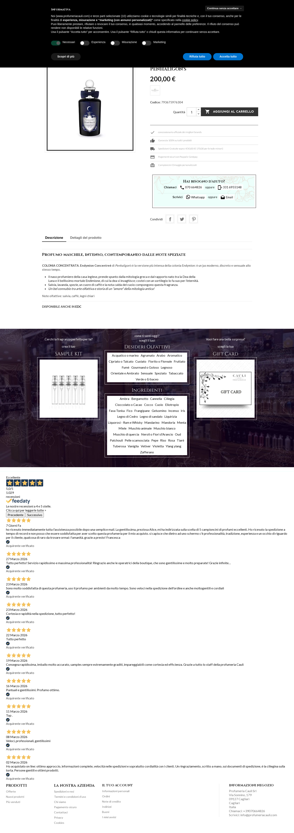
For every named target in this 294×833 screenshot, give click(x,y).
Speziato (161, 373)
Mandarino (152, 422)
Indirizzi (106, 806)
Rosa (171, 440)
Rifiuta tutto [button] (197, 56)
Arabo (161, 355)
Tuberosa (119, 446)
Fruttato (179, 361)
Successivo (34, 515)
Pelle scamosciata (137, 440)
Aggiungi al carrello (229, 111)
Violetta (158, 446)
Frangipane (142, 410)
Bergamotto (139, 398)
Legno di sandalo (151, 416)
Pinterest (193, 219)
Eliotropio (172, 404)
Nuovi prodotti (15, 796)
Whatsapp (195, 197)
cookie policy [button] (190, 20)
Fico (129, 410)
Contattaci (61, 812)
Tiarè (180, 440)
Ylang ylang (173, 446)
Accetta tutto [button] (228, 56)
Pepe (154, 440)
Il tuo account (117, 785)
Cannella (156, 398)
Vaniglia (133, 446)
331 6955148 (230, 187)
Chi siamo (60, 802)
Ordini (106, 796)
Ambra (124, 398)
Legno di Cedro (127, 416)
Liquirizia (170, 416)
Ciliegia (169, 398)
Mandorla (168, 422)
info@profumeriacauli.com (258, 815)
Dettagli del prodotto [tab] (85, 237)
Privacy (58, 817)
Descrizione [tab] (54, 237)
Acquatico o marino (125, 355)
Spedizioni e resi (64, 791)
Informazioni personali (115, 791)
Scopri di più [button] (65, 56)
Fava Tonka (117, 410)
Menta (181, 422)
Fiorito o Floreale (160, 361)
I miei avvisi (109, 817)
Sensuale (147, 373)
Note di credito (111, 801)
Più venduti (13, 802)
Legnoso (166, 367)
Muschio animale (140, 428)
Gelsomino (159, 410)
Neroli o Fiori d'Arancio (157, 434)
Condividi (170, 219)
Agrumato (148, 355)
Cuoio (159, 404)
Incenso (173, 410)
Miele (122, 428)
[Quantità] (191, 111)
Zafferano (147, 452)
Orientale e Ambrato (125, 373)
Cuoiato (140, 361)
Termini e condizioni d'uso (70, 796)
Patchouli (116, 440)
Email (226, 197)
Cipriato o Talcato (121, 361)
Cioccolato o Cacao (128, 404)
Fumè (125, 367)
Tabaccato (176, 373)
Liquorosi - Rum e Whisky (125, 422)
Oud (178, 434)
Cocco (148, 404)
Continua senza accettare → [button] (224, 8)
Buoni (105, 812)
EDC (78, 306)
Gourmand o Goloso (145, 367)
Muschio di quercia (126, 434)
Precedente (15, 515)
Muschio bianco (165, 428)
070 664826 (191, 187)
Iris (183, 410)
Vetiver (146, 446)
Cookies (59, 822)
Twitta (182, 219)
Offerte (11, 791)
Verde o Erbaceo (147, 379)
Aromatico (174, 355)
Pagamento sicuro (65, 807)
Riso (163, 440)
